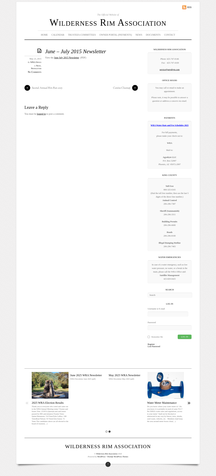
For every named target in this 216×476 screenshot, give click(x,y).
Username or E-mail (156, 309)
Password (152, 322)
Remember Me (157, 337)
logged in (41, 114)
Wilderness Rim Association (108, 22)
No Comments (34, 72)
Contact (169, 35)
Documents (153, 35)
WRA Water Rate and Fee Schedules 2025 (170, 125)
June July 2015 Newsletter (66, 57)
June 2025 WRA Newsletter (86, 375)
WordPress (101, 457)
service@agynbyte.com (170, 69)
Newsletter (36, 68)
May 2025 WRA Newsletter (124, 375)
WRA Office (35, 62)
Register (151, 344)
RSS (189, 7)
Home (44, 35)
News (139, 35)
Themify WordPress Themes (117, 457)
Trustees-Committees (82, 35)
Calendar (57, 35)
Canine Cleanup (125, 88)
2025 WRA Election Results (48, 402)
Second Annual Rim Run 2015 (43, 88)
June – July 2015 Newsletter (75, 51)
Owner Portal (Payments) (115, 35)
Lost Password (154, 346)
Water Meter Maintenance (162, 402)
